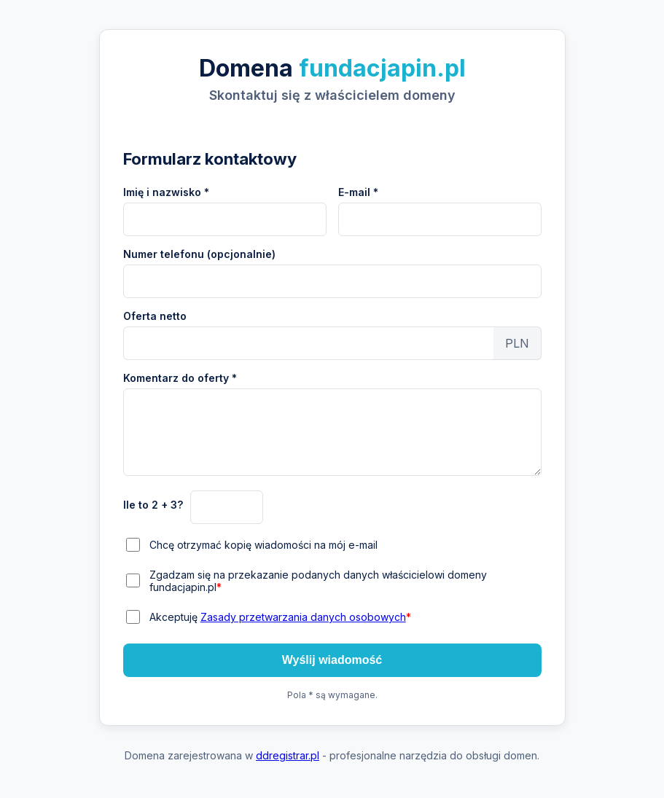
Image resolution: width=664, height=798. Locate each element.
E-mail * (358, 192)
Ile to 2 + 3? (153, 504)
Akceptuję (280, 617)
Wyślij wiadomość (332, 660)
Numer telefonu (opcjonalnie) (199, 254)
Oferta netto (155, 316)
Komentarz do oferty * (180, 378)
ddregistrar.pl (287, 755)
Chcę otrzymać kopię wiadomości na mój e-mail (263, 545)
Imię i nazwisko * (166, 192)
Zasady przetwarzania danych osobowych (303, 617)
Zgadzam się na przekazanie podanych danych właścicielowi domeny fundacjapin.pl (318, 580)
